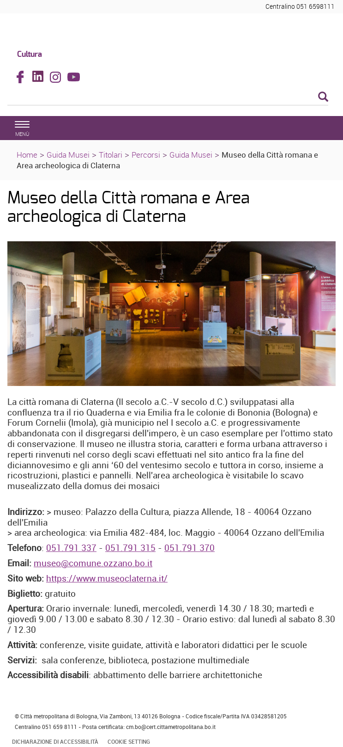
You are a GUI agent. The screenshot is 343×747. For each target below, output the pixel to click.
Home (27, 154)
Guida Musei (68, 154)
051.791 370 (189, 548)
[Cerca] (167, 97)
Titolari (110, 154)
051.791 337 (71, 548)
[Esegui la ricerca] (323, 97)
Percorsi (146, 154)
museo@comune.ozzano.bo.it (93, 563)
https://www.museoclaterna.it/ (107, 578)
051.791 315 (130, 548)
